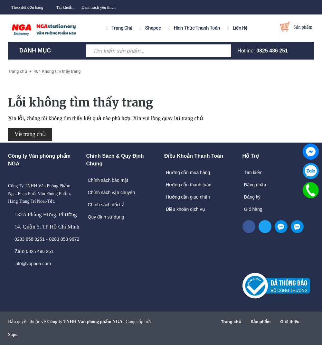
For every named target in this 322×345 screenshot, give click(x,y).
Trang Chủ (121, 28)
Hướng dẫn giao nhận (188, 197)
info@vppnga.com (32, 263)
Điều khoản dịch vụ (185, 209)
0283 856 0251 (29, 239)
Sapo (13, 334)
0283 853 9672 (64, 239)
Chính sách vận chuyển (111, 192)
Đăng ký (252, 197)
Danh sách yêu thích (98, 7)
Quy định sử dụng (106, 216)
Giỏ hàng (253, 209)
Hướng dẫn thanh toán (188, 184)
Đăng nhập (255, 184)
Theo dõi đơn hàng (27, 7)
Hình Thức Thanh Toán (197, 28)
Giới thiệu (289, 321)
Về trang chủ (30, 134)
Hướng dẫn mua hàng (188, 172)
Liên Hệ (240, 28)
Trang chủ (231, 321)
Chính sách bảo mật (108, 180)
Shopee (153, 28)
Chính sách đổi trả (106, 204)
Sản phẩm (261, 321)
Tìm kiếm (253, 172)
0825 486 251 (272, 50)
